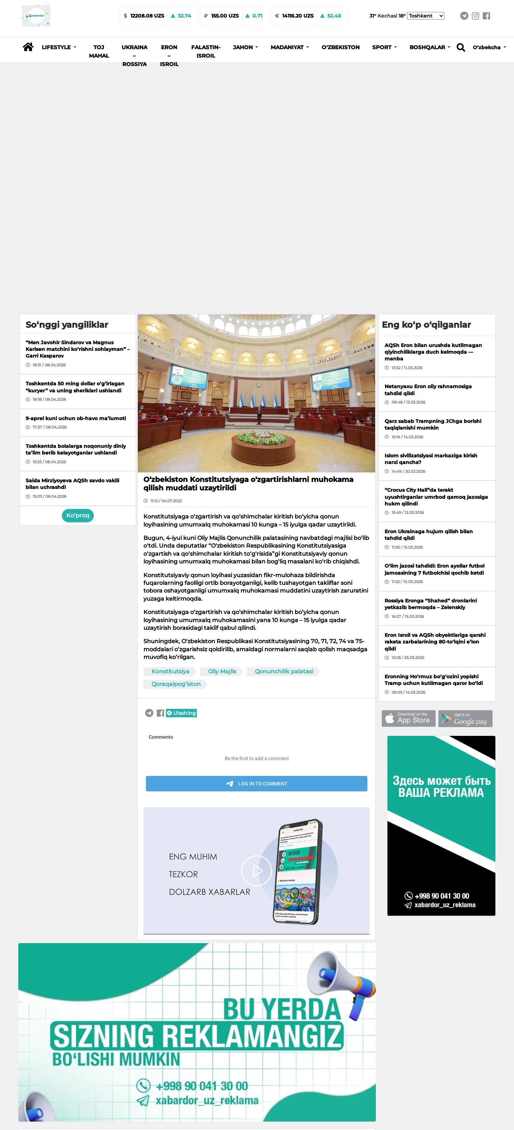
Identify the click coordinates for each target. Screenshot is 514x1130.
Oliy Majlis (222, 671)
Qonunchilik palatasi (284, 671)
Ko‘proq (77, 515)
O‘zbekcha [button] (487, 47)
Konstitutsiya (170, 671)
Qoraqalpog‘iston (176, 684)
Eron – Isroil (169, 55)
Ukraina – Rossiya (134, 55)
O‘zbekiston (341, 47)
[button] (59, 47)
